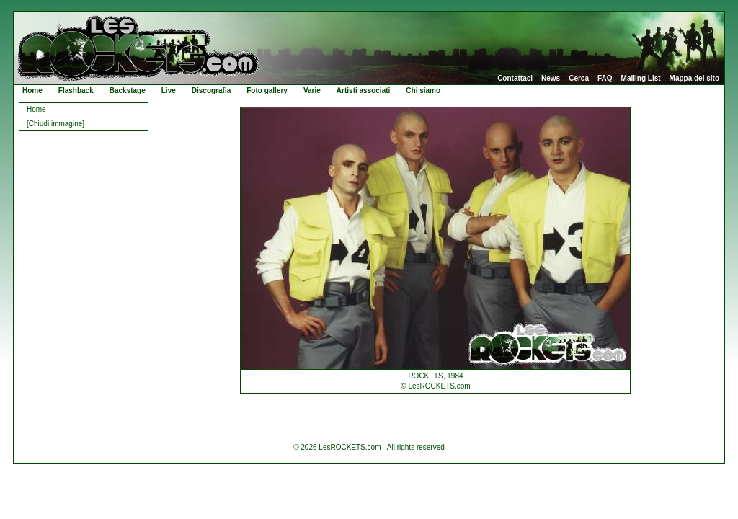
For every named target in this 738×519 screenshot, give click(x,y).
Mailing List (641, 78)
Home (32, 90)
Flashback (76, 90)
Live (168, 90)
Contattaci (515, 78)
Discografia (211, 90)
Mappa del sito (694, 78)
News (550, 78)
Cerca (579, 78)
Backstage (128, 90)
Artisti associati (363, 90)
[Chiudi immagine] (55, 124)
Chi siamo (423, 90)
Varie (312, 90)
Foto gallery (267, 90)
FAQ (605, 78)
